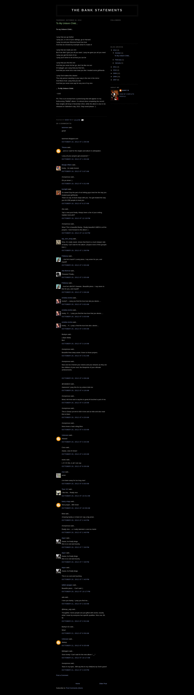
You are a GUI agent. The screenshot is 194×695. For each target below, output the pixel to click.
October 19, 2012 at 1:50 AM (75, 159)
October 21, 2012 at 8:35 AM (75, 645)
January (118, 63)
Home (78, 683)
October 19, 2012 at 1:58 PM (75, 250)
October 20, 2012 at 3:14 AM (75, 344)
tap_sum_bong (67, 239)
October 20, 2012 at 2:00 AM (75, 265)
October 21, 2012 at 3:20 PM (75, 670)
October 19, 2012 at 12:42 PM (76, 233)
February (118, 60)
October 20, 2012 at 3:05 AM (75, 329)
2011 (115, 67)
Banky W (125, 90)
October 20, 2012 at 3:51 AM (75, 356)
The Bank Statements (97, 10)
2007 (115, 80)
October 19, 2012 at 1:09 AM (75, 142)
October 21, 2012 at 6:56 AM (75, 633)
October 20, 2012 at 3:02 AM (75, 304)
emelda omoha (67, 298)
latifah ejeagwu (67, 585)
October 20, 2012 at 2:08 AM (75, 292)
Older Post (103, 683)
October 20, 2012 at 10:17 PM (76, 591)
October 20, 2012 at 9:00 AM (75, 484)
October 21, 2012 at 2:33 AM (75, 604)
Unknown (65, 435)
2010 (115, 70)
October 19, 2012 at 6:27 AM (75, 203)
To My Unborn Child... (122, 56)
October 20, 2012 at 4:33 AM (75, 430)
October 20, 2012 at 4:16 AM (75, 390)
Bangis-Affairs (67, 165)
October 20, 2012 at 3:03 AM (75, 316)
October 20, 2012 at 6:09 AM (75, 466)
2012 (115, 50)
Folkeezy (65, 256)
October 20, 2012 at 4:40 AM (75, 454)
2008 (115, 76)
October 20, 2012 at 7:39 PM (75, 547)
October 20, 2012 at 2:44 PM (75, 520)
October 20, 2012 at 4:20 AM (75, 417)
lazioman (65, 127)
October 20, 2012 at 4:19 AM (75, 403)
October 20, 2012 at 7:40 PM (75, 579)
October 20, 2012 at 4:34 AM (75, 442)
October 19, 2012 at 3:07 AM (75, 171)
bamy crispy (66, 501)
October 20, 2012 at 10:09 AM (76, 508)
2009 (115, 73)
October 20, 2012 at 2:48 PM (75, 532)
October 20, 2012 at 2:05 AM (75, 277)
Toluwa (64, 147)
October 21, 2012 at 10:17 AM (76, 658)
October (118, 53)
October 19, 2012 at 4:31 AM (75, 184)
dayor (64, 538)
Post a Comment (62, 675)
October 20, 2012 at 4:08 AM (75, 378)
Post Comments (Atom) (74, 688)
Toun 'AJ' (65, 489)
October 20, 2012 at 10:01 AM (76, 496)
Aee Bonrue (66, 271)
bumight (64, 189)
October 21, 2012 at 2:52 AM (75, 621)
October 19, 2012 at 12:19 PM (76, 218)
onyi (63, 472)
